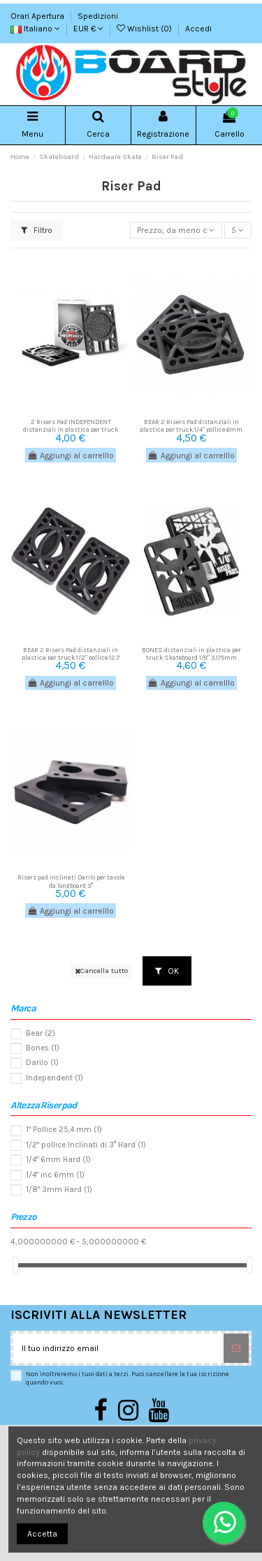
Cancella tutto (101, 970)
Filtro (36, 230)
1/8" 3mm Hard (59, 1189)
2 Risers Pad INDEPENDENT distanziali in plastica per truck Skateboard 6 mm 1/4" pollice (70, 430)
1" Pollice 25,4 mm (64, 1129)
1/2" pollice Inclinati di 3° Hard (86, 1144)
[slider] (15, 1265)
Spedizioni (98, 16)
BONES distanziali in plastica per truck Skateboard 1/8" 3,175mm (191, 653)
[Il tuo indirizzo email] (118, 1348)
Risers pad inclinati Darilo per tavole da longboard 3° (70, 881)
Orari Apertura (38, 16)
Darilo (42, 1062)
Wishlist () (145, 28)
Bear (40, 1033)
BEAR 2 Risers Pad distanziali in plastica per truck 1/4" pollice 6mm (191, 425)
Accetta (42, 1534)
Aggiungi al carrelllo (70, 455)
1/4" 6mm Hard (58, 1159)
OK (167, 971)
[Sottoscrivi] (236, 1348)
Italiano (35, 28)
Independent (54, 1078)
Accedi (198, 28)
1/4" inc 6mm (55, 1174)
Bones (42, 1048)
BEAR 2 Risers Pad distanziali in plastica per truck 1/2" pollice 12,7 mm (70, 658)
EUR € (88, 28)
